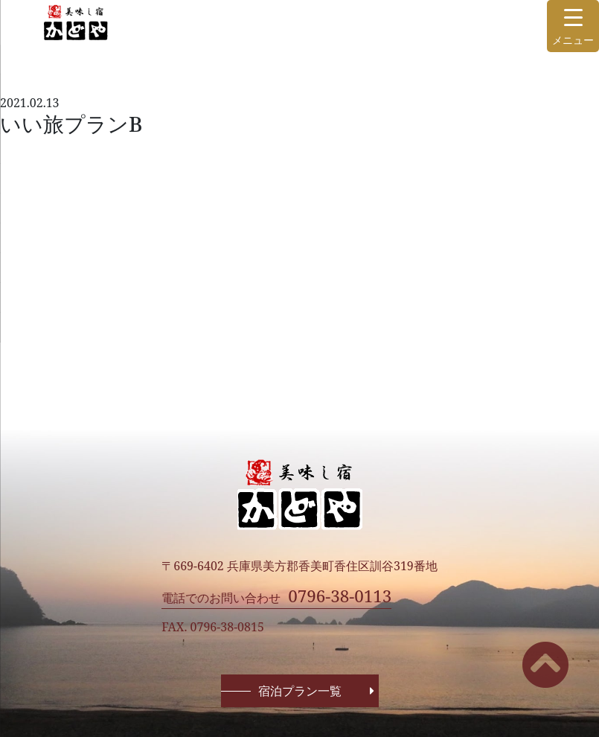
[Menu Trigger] (573, 26)
